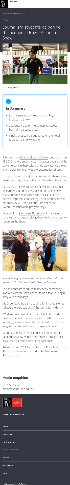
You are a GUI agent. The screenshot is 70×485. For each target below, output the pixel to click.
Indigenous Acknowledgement (15, 443)
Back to (11, 47)
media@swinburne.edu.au (18, 348)
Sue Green (21, 162)
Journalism (35, 135)
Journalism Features (30, 173)
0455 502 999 (11, 344)
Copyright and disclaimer (28, 459)
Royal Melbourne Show (34, 117)
